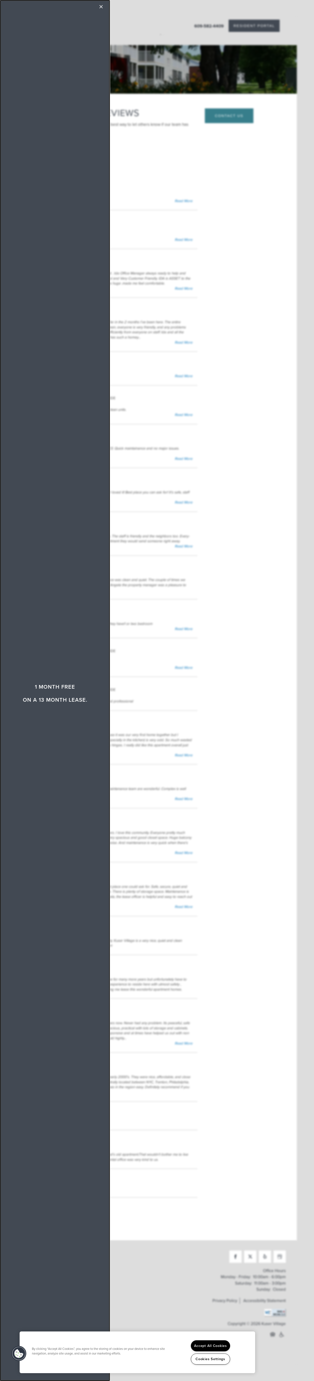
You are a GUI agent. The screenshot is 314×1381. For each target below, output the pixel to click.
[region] (137, 1352)
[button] (19, 1353)
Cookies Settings (210, 1359)
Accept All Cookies (210, 1345)
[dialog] (55, 690)
